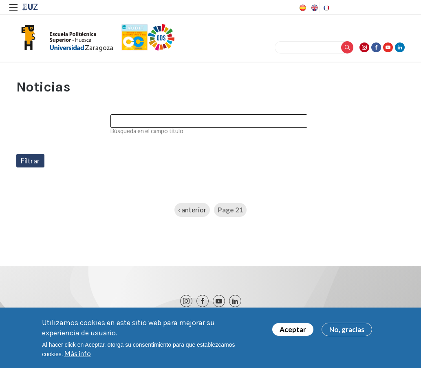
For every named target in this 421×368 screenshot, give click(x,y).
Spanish (302, 8)
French (325, 8)
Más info (77, 355)
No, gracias (346, 331)
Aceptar (293, 331)
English (314, 8)
